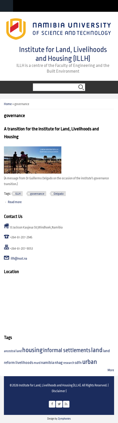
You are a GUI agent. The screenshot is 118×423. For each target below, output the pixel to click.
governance (37, 193)
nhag (59, 363)
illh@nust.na (19, 258)
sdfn (78, 363)
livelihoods (24, 363)
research (68, 363)
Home (8, 104)
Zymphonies (64, 418)
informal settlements (67, 350)
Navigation (6, 6)
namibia (47, 363)
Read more (15, 202)
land (96, 350)
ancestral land (13, 351)
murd (37, 363)
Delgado (59, 193)
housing (32, 350)
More (111, 370)
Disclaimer (58, 391)
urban (89, 361)
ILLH (18, 193)
